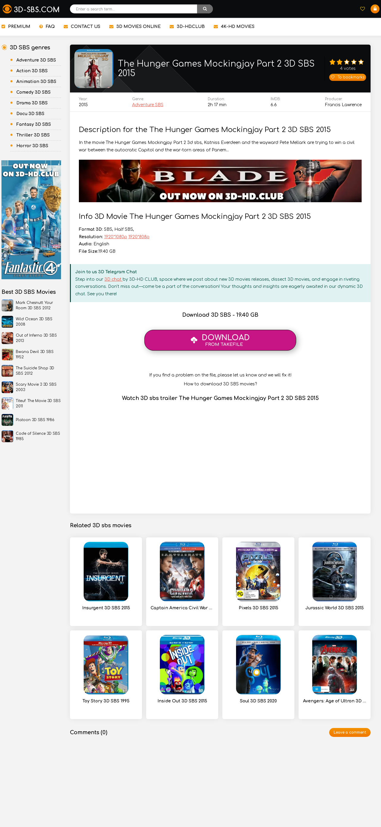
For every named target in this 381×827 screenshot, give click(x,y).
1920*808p (138, 239)
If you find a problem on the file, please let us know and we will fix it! (220, 378)
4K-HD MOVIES (234, 26)
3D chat (113, 282)
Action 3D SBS (32, 71)
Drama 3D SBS (32, 103)
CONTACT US (82, 26)
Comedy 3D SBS (33, 92)
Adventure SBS (147, 107)
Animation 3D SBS (36, 81)
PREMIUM (15, 26)
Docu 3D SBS (30, 114)
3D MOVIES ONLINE (135, 26)
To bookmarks (347, 78)
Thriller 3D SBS (33, 135)
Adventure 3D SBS (36, 60)
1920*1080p (115, 239)
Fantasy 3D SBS (33, 124)
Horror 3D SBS (32, 146)
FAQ (47, 26)
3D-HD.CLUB (187, 26)
